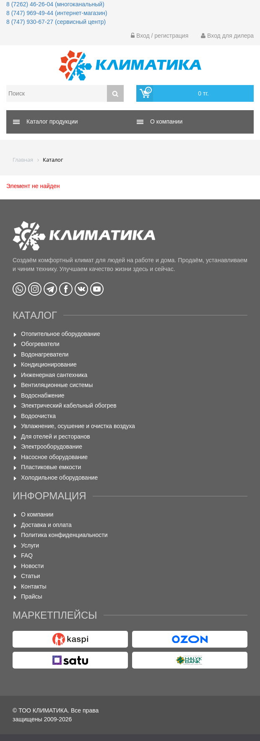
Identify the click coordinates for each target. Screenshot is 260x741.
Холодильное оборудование (59, 477)
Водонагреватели (44, 354)
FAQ (27, 555)
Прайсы (31, 596)
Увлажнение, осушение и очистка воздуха (78, 426)
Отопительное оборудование (60, 333)
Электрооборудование (51, 446)
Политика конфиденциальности (64, 535)
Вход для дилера (227, 35)
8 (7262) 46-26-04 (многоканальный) (55, 4)
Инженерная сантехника (54, 375)
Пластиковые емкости (51, 467)
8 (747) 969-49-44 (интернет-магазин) (56, 13)
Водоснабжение (43, 395)
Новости (32, 566)
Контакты (33, 586)
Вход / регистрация (159, 35)
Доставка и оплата (46, 525)
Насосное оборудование (54, 457)
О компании (37, 514)
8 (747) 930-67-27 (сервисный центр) (56, 21)
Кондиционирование (49, 364)
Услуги (30, 545)
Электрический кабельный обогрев (69, 405)
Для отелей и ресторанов (55, 436)
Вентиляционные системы (57, 385)
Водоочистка (38, 416)
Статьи (30, 576)
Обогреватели (40, 344)
